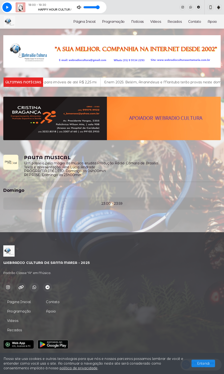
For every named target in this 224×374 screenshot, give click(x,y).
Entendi (203, 363)
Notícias (137, 21)
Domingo (13, 190)
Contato (194, 21)
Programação (113, 21)
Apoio (212, 21)
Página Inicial (84, 21)
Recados (174, 21)
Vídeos (155, 21)
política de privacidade (79, 368)
